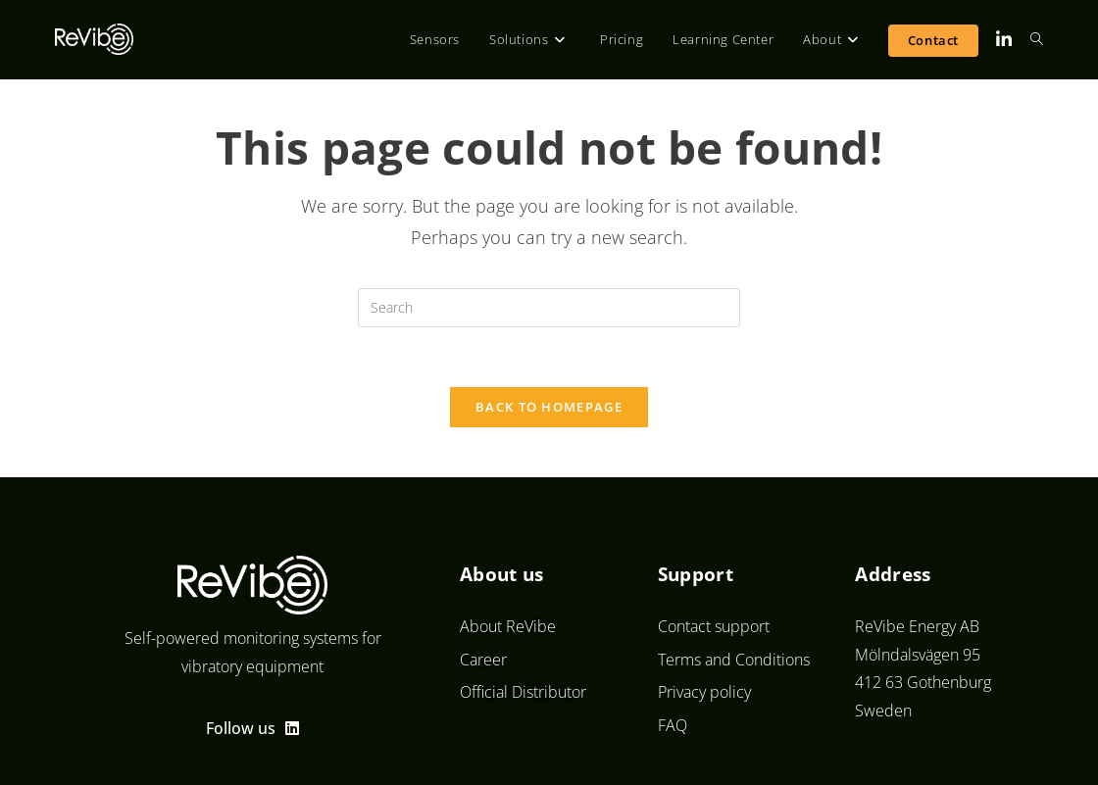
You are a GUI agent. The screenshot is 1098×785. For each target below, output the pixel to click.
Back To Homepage (549, 407)
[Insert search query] (549, 307)
